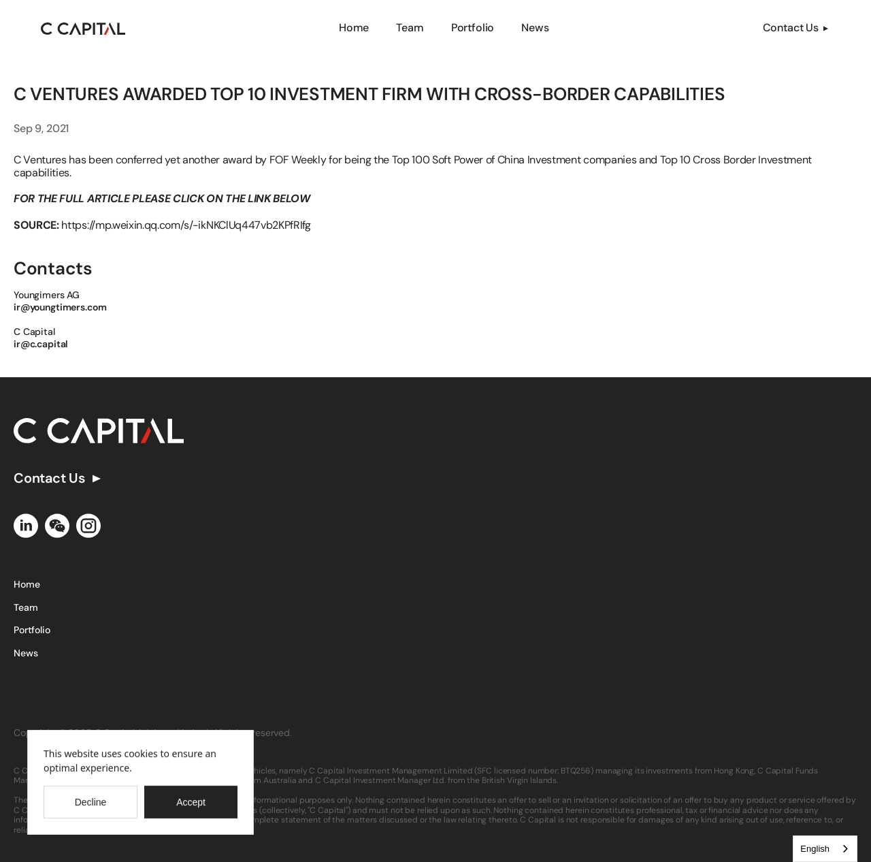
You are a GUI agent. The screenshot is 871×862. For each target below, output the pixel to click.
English (814, 849)
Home (354, 27)
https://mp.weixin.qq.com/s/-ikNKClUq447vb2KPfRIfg (185, 225)
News (534, 27)
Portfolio (473, 27)
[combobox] (825, 848)
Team (409, 27)
